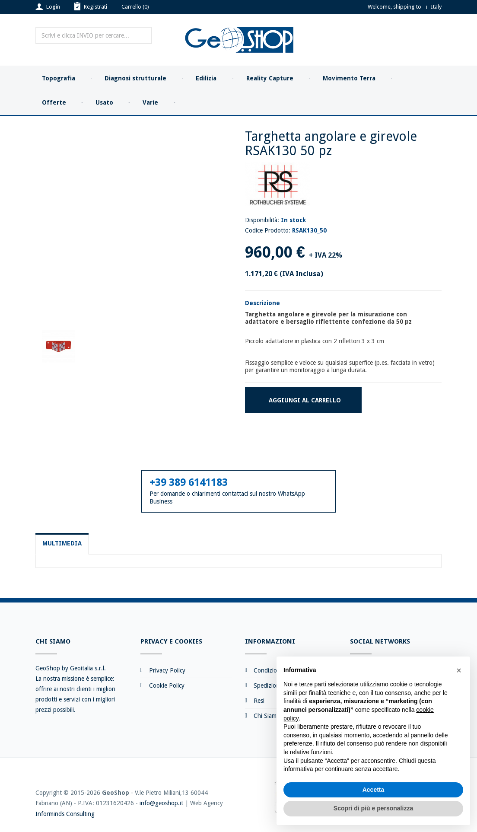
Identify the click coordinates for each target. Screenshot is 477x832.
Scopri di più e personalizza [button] (373, 808)
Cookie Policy (166, 685)
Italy (436, 6)
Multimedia (62, 543)
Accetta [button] (374, 789)
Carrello (135, 6)
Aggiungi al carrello (305, 400)
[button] (459, 670)
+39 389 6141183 (188, 482)
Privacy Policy (167, 670)
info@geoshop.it (161, 803)
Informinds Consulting (65, 813)
